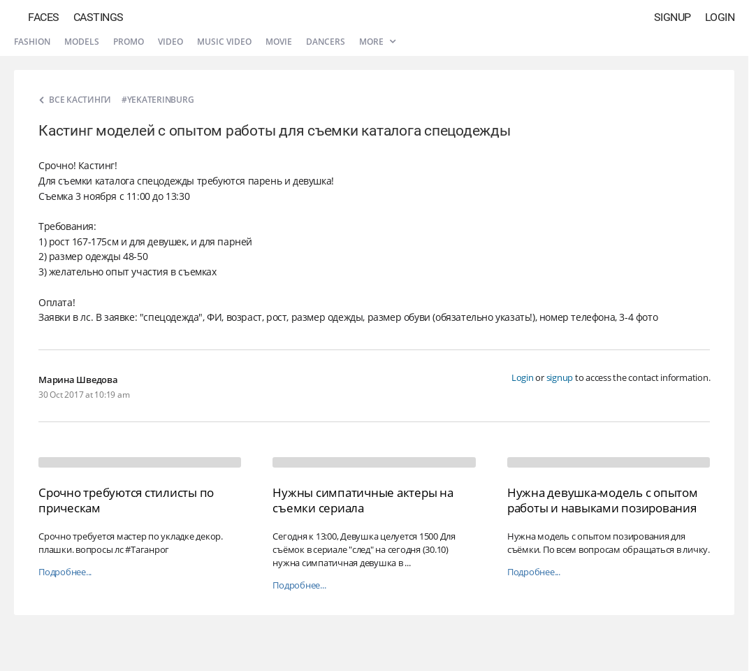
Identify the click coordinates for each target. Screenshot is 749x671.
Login (720, 17)
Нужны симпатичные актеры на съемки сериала (362, 500)
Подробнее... (65, 572)
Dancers (325, 42)
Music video (224, 42)
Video (170, 42)
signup (560, 377)
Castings (98, 17)
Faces (43, 17)
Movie (279, 42)
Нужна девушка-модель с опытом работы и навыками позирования (602, 500)
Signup (672, 17)
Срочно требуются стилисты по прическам (126, 500)
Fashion (32, 42)
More (377, 42)
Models (81, 42)
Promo (128, 42)
